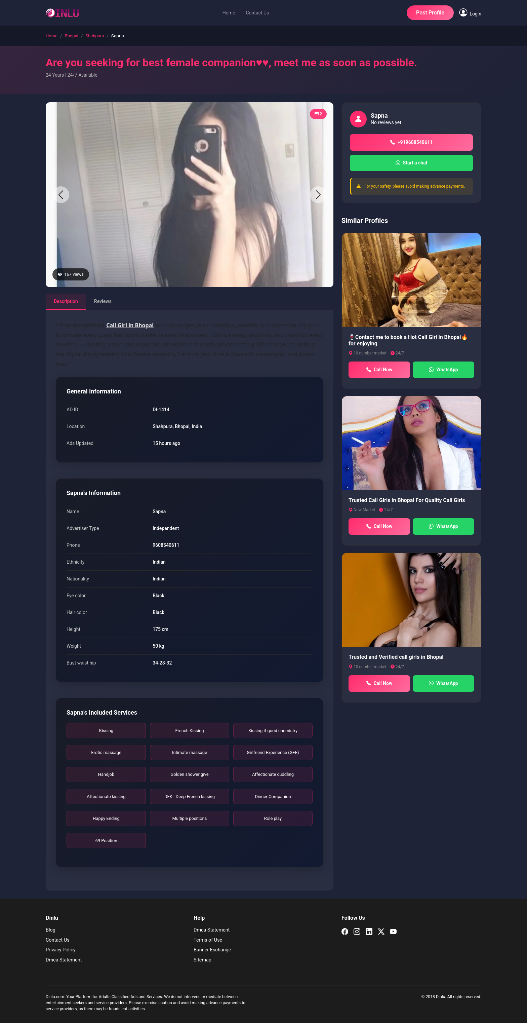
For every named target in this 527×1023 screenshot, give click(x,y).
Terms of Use (208, 940)
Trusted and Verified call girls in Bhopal (396, 657)
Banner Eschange (212, 950)
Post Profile (430, 12)
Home (228, 12)
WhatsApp (443, 369)
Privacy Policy (61, 950)
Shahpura (94, 35)
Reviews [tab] (103, 301)
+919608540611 (411, 142)
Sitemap (202, 960)
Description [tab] (66, 301)
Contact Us (257, 12)
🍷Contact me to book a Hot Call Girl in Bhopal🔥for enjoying (408, 340)
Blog (50, 930)
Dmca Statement (64, 960)
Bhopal (71, 35)
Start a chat (412, 162)
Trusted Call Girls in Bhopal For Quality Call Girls (407, 500)
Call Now (379, 369)
